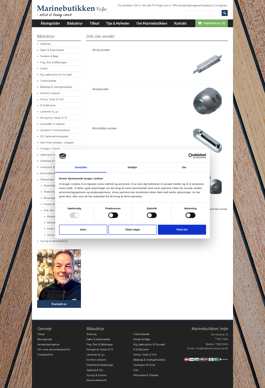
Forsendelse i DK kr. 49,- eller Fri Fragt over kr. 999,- (148, 5)
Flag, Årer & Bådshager (53, 62)
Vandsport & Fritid (144, 365)
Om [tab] (184, 167)
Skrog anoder (101, 50)
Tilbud (94, 23)
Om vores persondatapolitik (53, 349)
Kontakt (180, 23)
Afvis (83, 229)
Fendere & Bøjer (49, 56)
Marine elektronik (96, 380)
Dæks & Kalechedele (52, 50)
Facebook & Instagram (214, 5)
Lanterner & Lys (49, 111)
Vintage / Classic (50, 148)
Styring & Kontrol (96, 375)
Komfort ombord (50, 93)
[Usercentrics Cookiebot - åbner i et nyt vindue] (191, 156)
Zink (135, 370)
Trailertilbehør (48, 80)
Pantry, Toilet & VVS (52, 99)
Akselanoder (100, 89)
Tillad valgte (132, 229)
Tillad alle (182, 229)
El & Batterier (48, 105)
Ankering (45, 43)
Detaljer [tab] (132, 167)
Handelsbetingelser (189, 5)
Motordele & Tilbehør (145, 375)
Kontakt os (59, 304)
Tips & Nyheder (118, 23)
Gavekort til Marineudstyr (55, 130)
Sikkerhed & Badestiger (99, 365)
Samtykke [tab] (81, 167)
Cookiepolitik (45, 354)
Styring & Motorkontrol (53, 241)
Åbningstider (50, 23)
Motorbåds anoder (104, 128)
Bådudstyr (75, 23)
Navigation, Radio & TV (53, 117)
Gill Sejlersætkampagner (54, 136)
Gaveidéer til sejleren (52, 124)
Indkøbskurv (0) (214, 23)
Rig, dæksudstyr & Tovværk (56, 74)
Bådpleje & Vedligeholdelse (56, 87)
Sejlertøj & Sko (94, 370)
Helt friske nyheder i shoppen (57, 142)
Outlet (44, 68)
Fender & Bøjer (141, 339)
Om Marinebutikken (151, 23)
